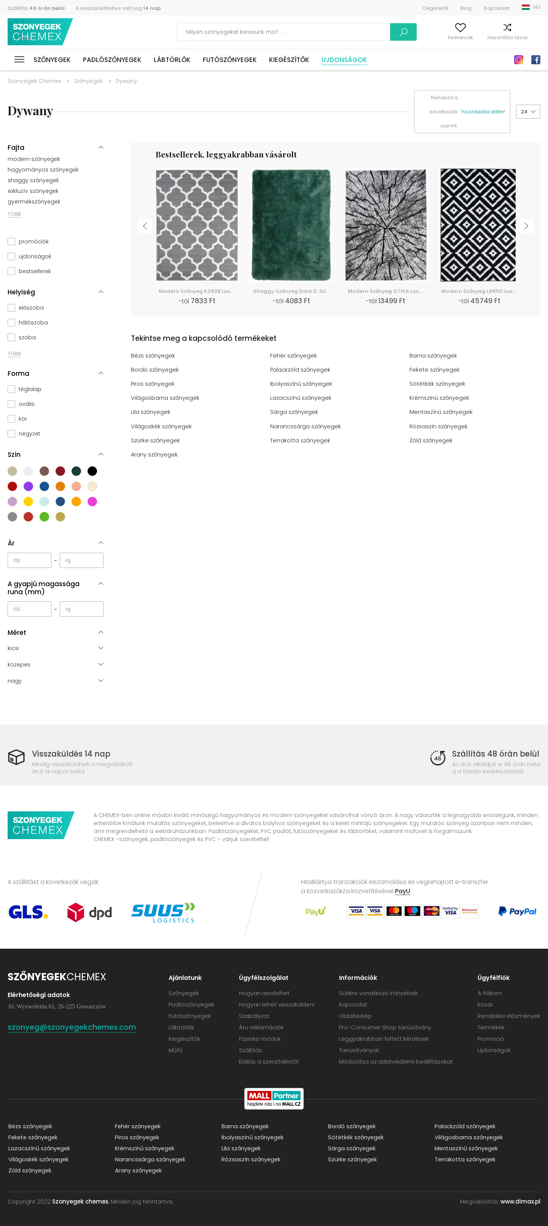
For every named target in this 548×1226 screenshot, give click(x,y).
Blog (466, 8)
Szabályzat (254, 1015)
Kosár (533, 37)
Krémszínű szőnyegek (439, 398)
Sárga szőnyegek (294, 412)
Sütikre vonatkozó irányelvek (378, 993)
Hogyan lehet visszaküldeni (276, 1004)
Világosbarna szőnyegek (165, 398)
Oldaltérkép (355, 1015)
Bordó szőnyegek (155, 370)
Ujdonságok (344, 59)
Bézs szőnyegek (153, 355)
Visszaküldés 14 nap (72, 753)
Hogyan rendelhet (264, 993)
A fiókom (408, 37)
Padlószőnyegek (112, 59)
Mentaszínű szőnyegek (441, 412)
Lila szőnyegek (151, 412)
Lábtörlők (172, 59)
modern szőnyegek (34, 159)
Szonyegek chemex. (80, 1201)
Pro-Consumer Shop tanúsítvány (385, 1027)
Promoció (491, 1038)
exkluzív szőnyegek (33, 191)
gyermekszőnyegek (34, 201)
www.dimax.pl (520, 1201)
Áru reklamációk (261, 1027)
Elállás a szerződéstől (268, 1061)
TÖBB (14, 214)
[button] (486, 112)
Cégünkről (435, 8)
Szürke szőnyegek (155, 440)
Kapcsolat (496, 8)
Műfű (176, 1050)
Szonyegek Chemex (34, 81)
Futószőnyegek (230, 59)
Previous (143, 227)
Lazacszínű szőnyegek (301, 398)
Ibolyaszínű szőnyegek (301, 384)
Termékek (491, 1027)
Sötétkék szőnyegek (437, 384)
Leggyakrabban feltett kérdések (384, 1038)
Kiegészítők (289, 59)
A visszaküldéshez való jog (118, 8)
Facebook (535, 59)
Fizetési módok (260, 1038)
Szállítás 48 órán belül (495, 753)
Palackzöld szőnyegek (300, 370)
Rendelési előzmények (509, 1015)
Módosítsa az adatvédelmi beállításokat (396, 1061)
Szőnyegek (52, 59)
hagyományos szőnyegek (43, 169)
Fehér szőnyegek (293, 355)
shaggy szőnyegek (33, 180)
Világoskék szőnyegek (161, 426)
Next (527, 227)
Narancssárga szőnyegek (305, 426)
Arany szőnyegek (154, 454)
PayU (402, 890)
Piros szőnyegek (153, 384)
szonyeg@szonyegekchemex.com (76, 1026)
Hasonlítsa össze (493, 37)
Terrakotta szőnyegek (300, 440)
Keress (367, 32)
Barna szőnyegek (433, 355)
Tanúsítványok (359, 1050)
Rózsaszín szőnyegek (438, 426)
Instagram (518, 59)
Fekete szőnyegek (434, 370)
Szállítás (36, 8)
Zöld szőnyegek (431, 440)
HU (537, 7)
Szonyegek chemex (41, 32)
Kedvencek (445, 37)
